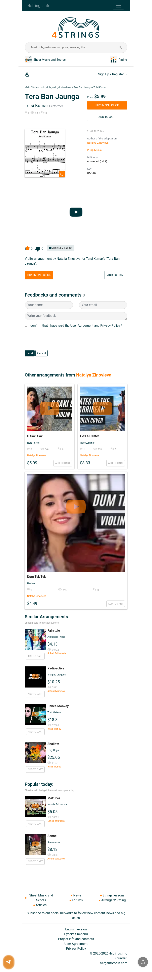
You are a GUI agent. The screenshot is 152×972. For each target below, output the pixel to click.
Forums (77, 900)
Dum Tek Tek (36, 577)
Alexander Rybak (56, 636)
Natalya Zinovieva (98, 142)
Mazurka (53, 798)
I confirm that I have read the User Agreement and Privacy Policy (74, 325)
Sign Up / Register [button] (111, 74)
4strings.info (39, 5)
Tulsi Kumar (36, 105)
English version (76, 929)
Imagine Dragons (56, 674)
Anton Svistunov (56, 691)
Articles (41, 905)
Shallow (53, 744)
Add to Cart (107, 117)
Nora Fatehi (33, 442)
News (77, 895)
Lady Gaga (53, 750)
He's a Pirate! (89, 436)
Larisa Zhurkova (56, 821)
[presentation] (55, 339)
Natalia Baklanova (57, 804)
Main (27, 87)
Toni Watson (54, 712)
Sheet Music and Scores (49, 59)
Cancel (41, 353)
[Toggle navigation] (118, 6)
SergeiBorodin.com (113, 963)
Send (30, 353)
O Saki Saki (35, 436)
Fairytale (53, 630)
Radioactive (55, 668)
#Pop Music (94, 149)
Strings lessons (113, 895)
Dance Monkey (58, 706)
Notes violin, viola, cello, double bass (51, 87)
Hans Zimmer (87, 442)
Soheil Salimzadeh (57, 653)
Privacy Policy (76, 949)
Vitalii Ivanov (54, 728)
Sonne (51, 836)
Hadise (31, 583)
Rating (122, 59)
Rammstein (53, 842)
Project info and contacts (76, 939)
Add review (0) (61, 248)
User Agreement (76, 944)
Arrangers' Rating (113, 900)
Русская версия (76, 934)
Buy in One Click (107, 105)
